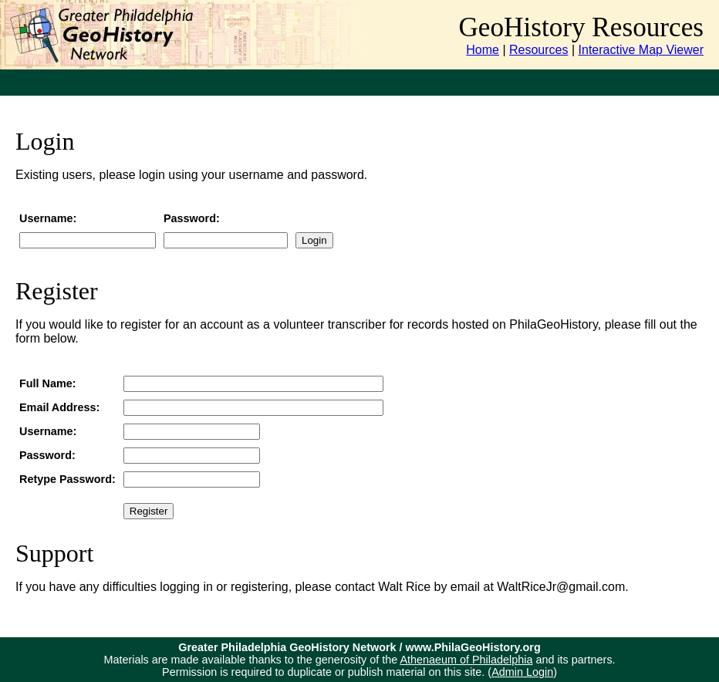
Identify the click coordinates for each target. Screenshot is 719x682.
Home (482, 49)
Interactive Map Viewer (641, 49)
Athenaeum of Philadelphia (466, 659)
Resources (538, 49)
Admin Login (522, 672)
